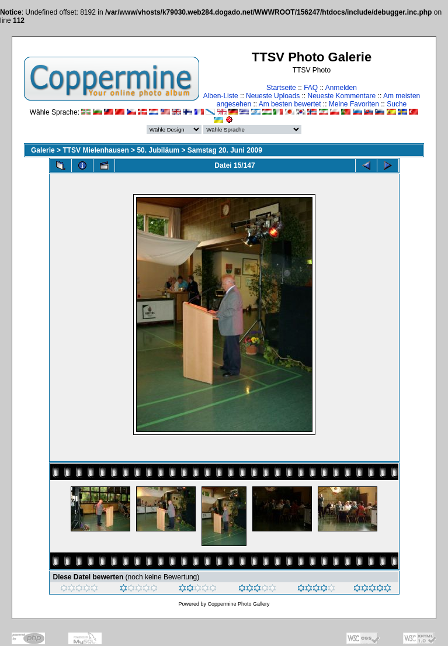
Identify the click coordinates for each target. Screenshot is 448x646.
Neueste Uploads (273, 96)
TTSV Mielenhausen (95, 150)
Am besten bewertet (290, 104)
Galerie (43, 150)
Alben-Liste (220, 96)
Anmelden (341, 88)
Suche (397, 104)
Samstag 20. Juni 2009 (224, 150)
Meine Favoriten (354, 104)
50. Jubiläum (158, 150)
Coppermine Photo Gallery (238, 604)
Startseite (281, 88)
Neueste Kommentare (342, 96)
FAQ (311, 88)
